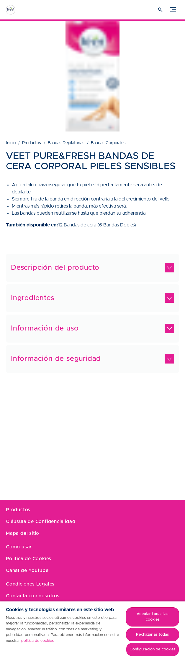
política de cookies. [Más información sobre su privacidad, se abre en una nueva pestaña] (38, 641)
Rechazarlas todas (152, 635)
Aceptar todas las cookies (152, 617)
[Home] (16, 9)
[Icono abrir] (160, 9)
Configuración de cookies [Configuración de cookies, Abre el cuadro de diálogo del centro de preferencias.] (152, 649)
